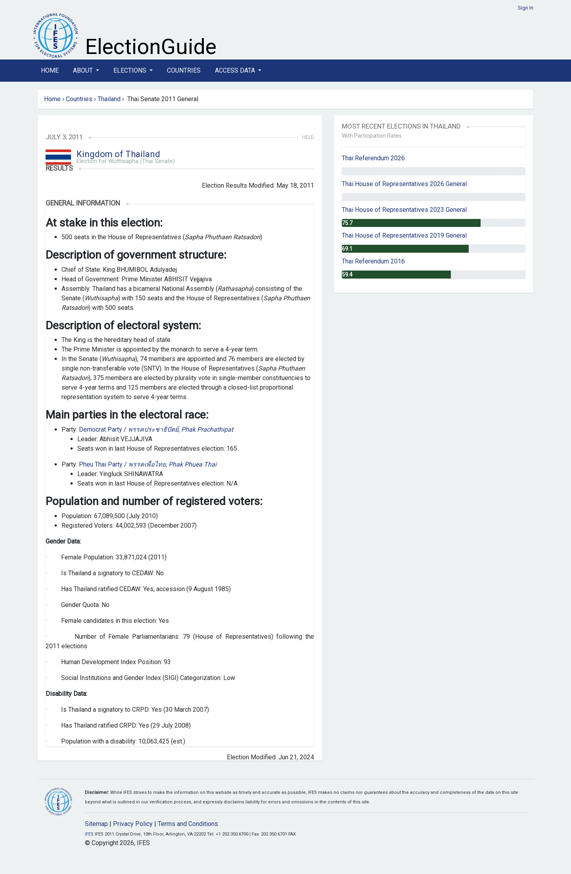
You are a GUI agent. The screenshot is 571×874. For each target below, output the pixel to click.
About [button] (83, 70)
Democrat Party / (156, 429)
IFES (89, 834)
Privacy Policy (133, 824)
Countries (184, 70)
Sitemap (96, 824)
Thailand (109, 99)
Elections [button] (130, 70)
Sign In (525, 8)
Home (50, 70)
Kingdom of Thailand (118, 154)
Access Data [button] (236, 70)
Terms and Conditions (188, 824)
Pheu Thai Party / (148, 464)
